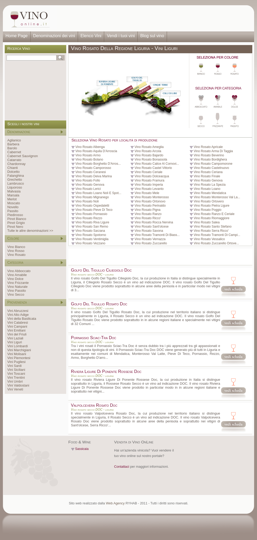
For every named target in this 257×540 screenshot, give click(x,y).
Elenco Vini (91, 36)
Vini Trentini (16, 377)
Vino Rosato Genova (208, 180)
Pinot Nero (15, 227)
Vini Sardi (14, 366)
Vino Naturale (17, 287)
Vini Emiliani (16, 330)
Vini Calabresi (17, 322)
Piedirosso (15, 215)
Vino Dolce (15, 279)
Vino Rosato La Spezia (210, 184)
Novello (13, 207)
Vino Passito (16, 291)
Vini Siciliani (16, 370)
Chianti (12, 168)
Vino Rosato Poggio (207, 210)
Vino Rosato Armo (88, 155)
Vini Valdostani (18, 385)
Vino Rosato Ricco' (148, 218)
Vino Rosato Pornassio (91, 214)
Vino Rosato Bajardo (149, 155)
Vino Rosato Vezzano (90, 243)
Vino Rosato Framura (149, 180)
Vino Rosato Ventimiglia (92, 239)
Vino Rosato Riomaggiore (212, 218)
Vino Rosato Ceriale (149, 172)
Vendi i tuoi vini (121, 36)
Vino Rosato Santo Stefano (213, 226)
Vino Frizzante (18, 283)
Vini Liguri (14, 342)
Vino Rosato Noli (87, 201)
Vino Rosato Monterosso (152, 197)
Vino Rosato (16, 255)
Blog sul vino (152, 36)
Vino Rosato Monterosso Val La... (217, 197)
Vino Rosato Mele (147, 193)
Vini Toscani (16, 374)
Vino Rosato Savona (149, 231)
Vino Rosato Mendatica (210, 193)
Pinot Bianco (16, 219)
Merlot (12, 199)
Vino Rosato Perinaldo (150, 205)
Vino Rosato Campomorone (213, 164)
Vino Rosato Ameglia (149, 147)
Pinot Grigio (16, 223)
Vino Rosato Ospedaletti (92, 205)
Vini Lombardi (17, 346)
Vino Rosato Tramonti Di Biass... (157, 235)
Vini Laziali (15, 338)
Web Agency (115, 503)
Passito (12, 211)
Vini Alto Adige (18, 315)
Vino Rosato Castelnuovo (211, 168)
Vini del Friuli (16, 334)
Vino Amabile (17, 275)
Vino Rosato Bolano (89, 159)
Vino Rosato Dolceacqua (152, 176)
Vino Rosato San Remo (91, 226)
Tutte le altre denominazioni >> (30, 231)
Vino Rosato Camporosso (93, 168)
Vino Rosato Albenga (90, 147)
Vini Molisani (16, 354)
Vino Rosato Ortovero (209, 201)
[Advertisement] (153, 18)
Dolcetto (13, 172)
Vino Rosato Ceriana (208, 172)
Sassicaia (81, 449)
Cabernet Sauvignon (22, 156)
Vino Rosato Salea (207, 222)
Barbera (13, 144)
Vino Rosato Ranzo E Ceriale (214, 214)
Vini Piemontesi (18, 358)
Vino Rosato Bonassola (151, 159)
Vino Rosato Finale (207, 176)
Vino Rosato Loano (207, 189)
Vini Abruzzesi (17, 311)
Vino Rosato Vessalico (209, 239)
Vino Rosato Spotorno (90, 235)
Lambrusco (15, 183)
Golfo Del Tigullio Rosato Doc (99, 304)
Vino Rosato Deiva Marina (93, 176)
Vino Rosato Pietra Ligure (212, 205)
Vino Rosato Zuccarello (151, 243)
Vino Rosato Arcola (148, 151)
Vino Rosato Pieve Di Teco (94, 210)
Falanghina (15, 176)
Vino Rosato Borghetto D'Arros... (98, 164)
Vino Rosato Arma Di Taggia (213, 151)
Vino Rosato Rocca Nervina (154, 222)
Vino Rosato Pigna (147, 210)
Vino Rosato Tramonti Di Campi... (217, 235)
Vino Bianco (16, 247)
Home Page (16, 36)
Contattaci (121, 467)
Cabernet (14, 152)
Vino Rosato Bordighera (210, 159)
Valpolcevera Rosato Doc (94, 405)
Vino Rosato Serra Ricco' (211, 231)
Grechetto (14, 179)
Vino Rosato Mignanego (92, 197)
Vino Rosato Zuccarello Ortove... (216, 243)
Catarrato (14, 160)
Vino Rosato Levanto (149, 189)
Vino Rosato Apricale (208, 147)
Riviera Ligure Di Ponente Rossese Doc (106, 371)
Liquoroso (14, 187)
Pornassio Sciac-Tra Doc (93, 337)
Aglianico (14, 140)
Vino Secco (15, 294)
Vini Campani (17, 326)
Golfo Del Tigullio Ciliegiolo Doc (101, 270)
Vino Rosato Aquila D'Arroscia (96, 151)
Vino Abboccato (19, 271)
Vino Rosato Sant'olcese (152, 226)
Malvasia (14, 191)
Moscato (13, 203)
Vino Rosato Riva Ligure (92, 222)
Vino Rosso (15, 251)
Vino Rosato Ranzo (148, 214)
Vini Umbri (15, 381)
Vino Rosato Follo (87, 180)
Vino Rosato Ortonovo (150, 201)
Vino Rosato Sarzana (90, 231)
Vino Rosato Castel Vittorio (153, 168)
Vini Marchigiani (19, 350)
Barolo (12, 148)
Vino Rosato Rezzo (88, 218)
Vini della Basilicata (21, 319)
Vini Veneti (15, 389)
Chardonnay (16, 164)
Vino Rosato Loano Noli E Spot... (98, 193)
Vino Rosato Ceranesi (90, 172)
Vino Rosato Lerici (88, 189)
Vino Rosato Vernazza (150, 239)
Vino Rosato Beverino (209, 155)
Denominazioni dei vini (54, 36)
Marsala (13, 195)
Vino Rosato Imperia (149, 184)
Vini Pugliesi (16, 362)
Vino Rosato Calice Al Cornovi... (157, 164)
